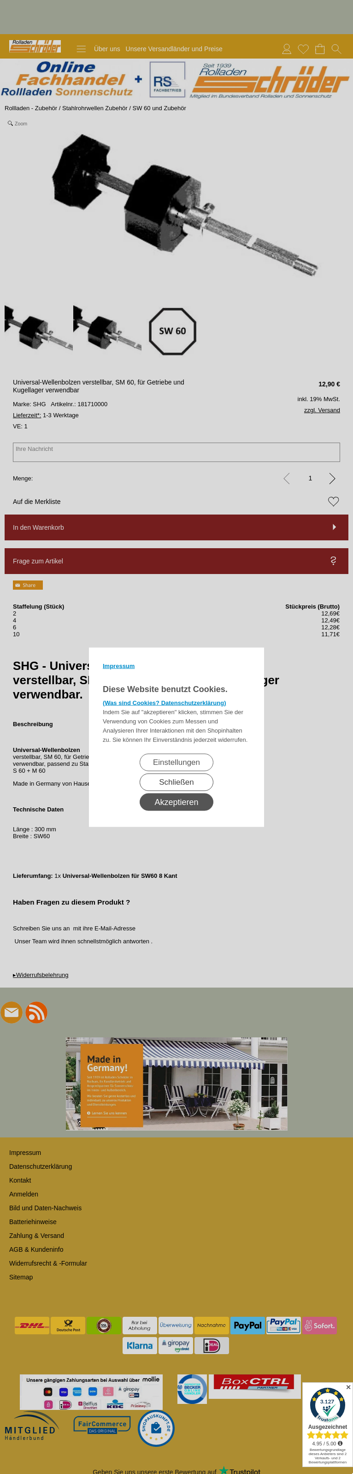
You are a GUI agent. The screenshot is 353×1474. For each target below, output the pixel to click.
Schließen (176, 781)
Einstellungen (176, 762)
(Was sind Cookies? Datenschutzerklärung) (164, 702)
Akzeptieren (176, 801)
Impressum (119, 665)
